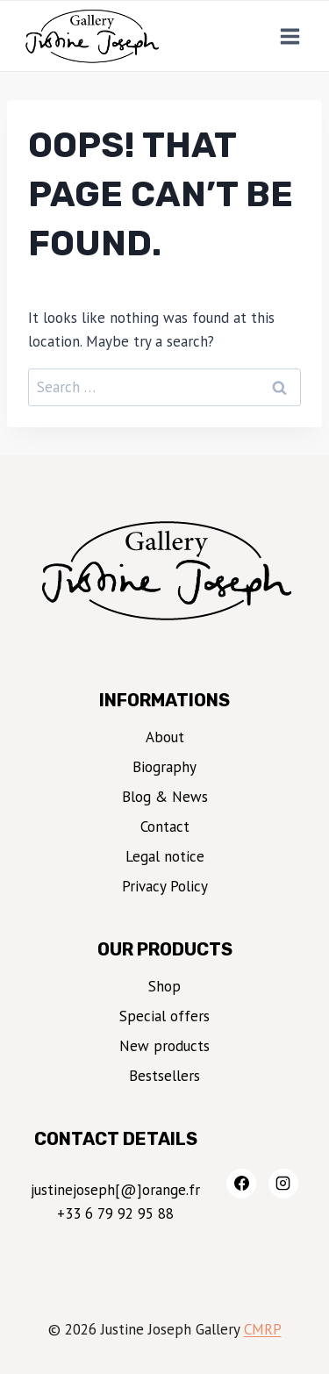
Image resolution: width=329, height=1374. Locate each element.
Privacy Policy (165, 886)
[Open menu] (289, 36)
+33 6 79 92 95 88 (115, 1213)
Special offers (164, 1016)
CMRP (263, 1329)
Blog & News (165, 796)
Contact (165, 826)
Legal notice (164, 856)
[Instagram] (283, 1184)
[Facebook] (241, 1184)
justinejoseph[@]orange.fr (115, 1189)
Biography (164, 766)
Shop (164, 986)
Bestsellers (164, 1075)
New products (164, 1046)
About (165, 737)
